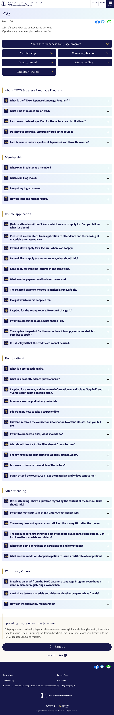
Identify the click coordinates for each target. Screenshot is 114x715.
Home (4, 21)
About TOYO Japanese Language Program (56, 44)
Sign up (94, 3)
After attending (83, 62)
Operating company (65, 686)
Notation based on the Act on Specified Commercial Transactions (29, 686)
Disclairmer (62, 680)
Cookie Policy (8, 680)
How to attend (28, 62)
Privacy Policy (63, 675)
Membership (28, 53)
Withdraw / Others (28, 71)
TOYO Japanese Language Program (25, 4)
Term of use (8, 675)
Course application (83, 53)
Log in (102, 3)
